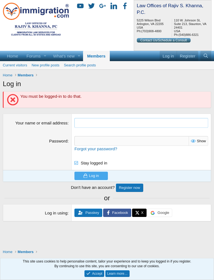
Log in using (56, 213)
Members (96, 56)
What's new (64, 56)
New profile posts (45, 65)
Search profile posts (80, 65)
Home (12, 56)
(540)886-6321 (189, 34)
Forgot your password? (95, 148)
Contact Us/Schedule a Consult (163, 40)
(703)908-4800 (151, 31)
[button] (45, 56)
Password (58, 141)
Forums (33, 56)
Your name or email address (41, 123)
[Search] (205, 56)
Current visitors (15, 65)
